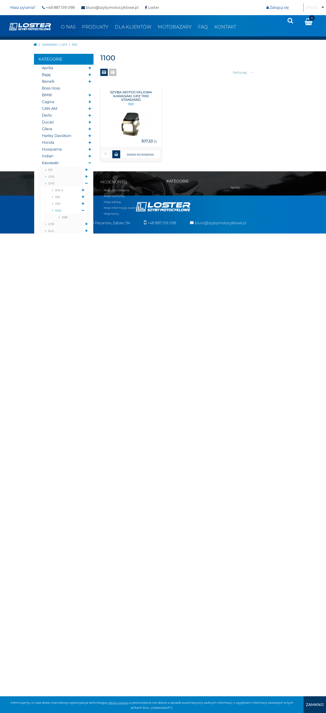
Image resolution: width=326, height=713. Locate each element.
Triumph (50, 359)
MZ (45, 339)
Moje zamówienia (116, 545)
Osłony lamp (53, 461)
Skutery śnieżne (56, 400)
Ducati (48, 122)
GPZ (51, 183)
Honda (48, 142)
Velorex (48, 366)
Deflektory (51, 434)
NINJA (53, 251)
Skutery (49, 393)
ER (50, 170)
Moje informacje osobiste (122, 562)
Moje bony (111, 568)
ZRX (51, 285)
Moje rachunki (114, 550)
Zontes (48, 387)
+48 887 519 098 (58, 7)
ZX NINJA (55, 298)
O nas (68, 27)
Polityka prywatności (49, 578)
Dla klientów (133, 27)
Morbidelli (51, 332)
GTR (51, 224)
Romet (48, 346)
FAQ (203, 27)
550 (57, 197)
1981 (65, 217)
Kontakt (225, 27)
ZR (50, 278)
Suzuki (48, 353)
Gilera (47, 129)
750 (57, 203)
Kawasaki (50, 163)
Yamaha (49, 380)
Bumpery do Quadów (61, 414)
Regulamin (42, 555)
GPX (51, 176)
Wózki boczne (54, 509)
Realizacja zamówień (49, 560)
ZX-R (51, 305)
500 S (59, 190)
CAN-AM (49, 108)
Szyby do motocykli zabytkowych (59, 485)
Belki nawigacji (55, 420)
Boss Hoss (51, 88)
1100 (58, 210)
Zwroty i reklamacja (48, 572)
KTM (46, 319)
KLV (51, 244)
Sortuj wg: (240, 72)
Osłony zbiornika (57, 468)
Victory (48, 373)
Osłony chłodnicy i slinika (58, 451)
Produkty (95, 27)
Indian (47, 156)
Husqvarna (52, 149)
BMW (47, 95)
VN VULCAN (57, 265)
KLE (51, 231)
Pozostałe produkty (59, 515)
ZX (50, 292)
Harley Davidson (56, 136)
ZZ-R (51, 312)
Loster (152, 7)
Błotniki (49, 427)
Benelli (48, 81)
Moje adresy (112, 556)
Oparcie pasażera (57, 441)
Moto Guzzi (52, 325)
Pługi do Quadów (57, 407)
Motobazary (175, 27)
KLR (51, 237)
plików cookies (118, 702)
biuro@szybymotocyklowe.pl (109, 7)
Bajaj (46, 75)
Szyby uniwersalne (59, 475)
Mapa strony (43, 543)
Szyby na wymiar (57, 502)
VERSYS (54, 258)
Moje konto (113, 536)
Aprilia (47, 68)
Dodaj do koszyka (133, 154)
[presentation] (290, 20)
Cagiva (48, 102)
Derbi (47, 115)
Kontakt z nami (45, 549)
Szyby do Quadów (58, 495)
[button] (105, 154)
